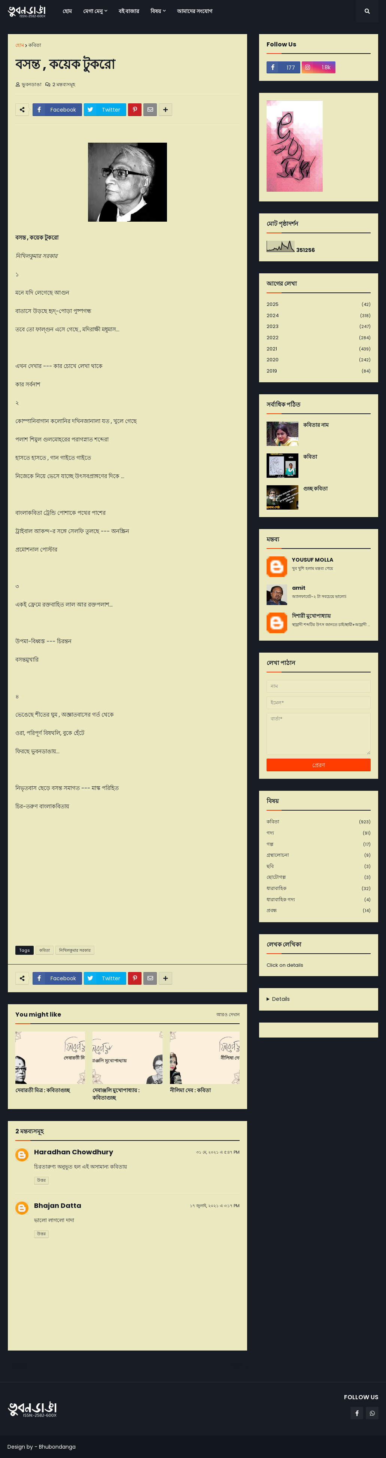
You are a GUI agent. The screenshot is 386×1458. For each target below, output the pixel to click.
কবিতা (34, 45)
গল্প (319, 844)
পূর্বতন (237, 1365)
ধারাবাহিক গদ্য (319, 900)
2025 (319, 305)
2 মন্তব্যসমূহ (63, 84)
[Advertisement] (127, 882)
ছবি (319, 867)
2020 (319, 360)
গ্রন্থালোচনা (319, 855)
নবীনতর (19, 1365)
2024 (319, 316)
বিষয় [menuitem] (156, 11)
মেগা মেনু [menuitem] (93, 11)
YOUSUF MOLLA (312, 560)
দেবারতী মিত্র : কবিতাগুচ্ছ (42, 1090)
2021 (319, 349)
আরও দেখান (228, 1015)
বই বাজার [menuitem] (129, 11)
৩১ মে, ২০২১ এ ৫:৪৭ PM (218, 1152)
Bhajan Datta (57, 1205)
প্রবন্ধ (319, 910)
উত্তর (41, 1180)
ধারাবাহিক (319, 889)
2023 (319, 327)
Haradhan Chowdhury (73, 1152)
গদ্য (319, 833)
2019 (319, 371)
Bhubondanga (57, 1447)
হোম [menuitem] (67, 11)
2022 (319, 338)
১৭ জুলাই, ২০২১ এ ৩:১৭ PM (215, 1206)
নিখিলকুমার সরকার (75, 950)
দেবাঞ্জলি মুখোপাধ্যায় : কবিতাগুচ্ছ (116, 1094)
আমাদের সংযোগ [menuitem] (194, 11)
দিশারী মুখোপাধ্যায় (311, 616)
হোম (19, 45)
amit (299, 588)
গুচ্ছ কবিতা (315, 488)
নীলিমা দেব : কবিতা (190, 1090)
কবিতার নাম (316, 425)
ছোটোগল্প (319, 877)
